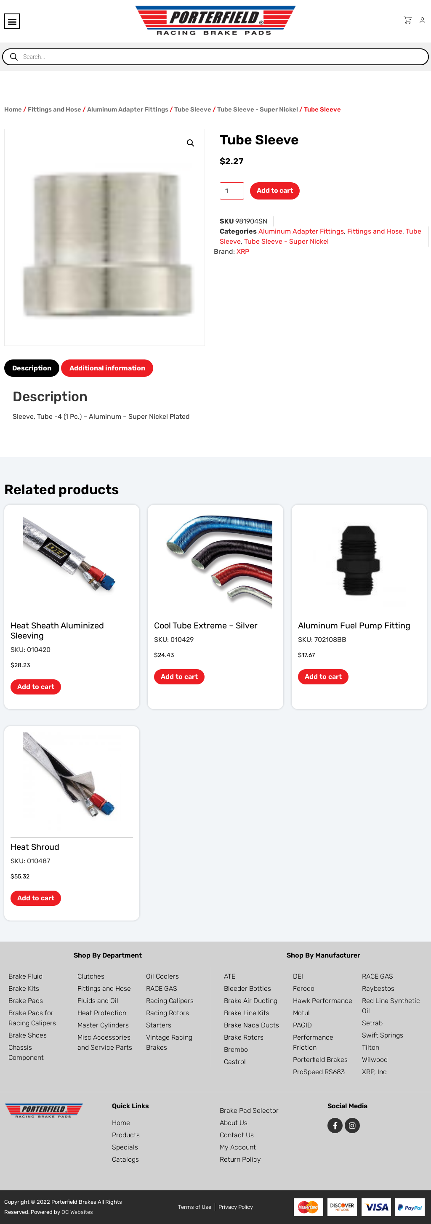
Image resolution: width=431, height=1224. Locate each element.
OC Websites (77, 1212)
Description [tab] (31, 368)
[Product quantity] (232, 191)
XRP (243, 251)
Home (13, 109)
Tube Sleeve (192, 109)
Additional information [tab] (107, 368)
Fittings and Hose (54, 109)
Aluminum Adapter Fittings (127, 109)
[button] (12, 21)
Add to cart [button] (35, 687)
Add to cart (275, 190)
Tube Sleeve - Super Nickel (257, 109)
